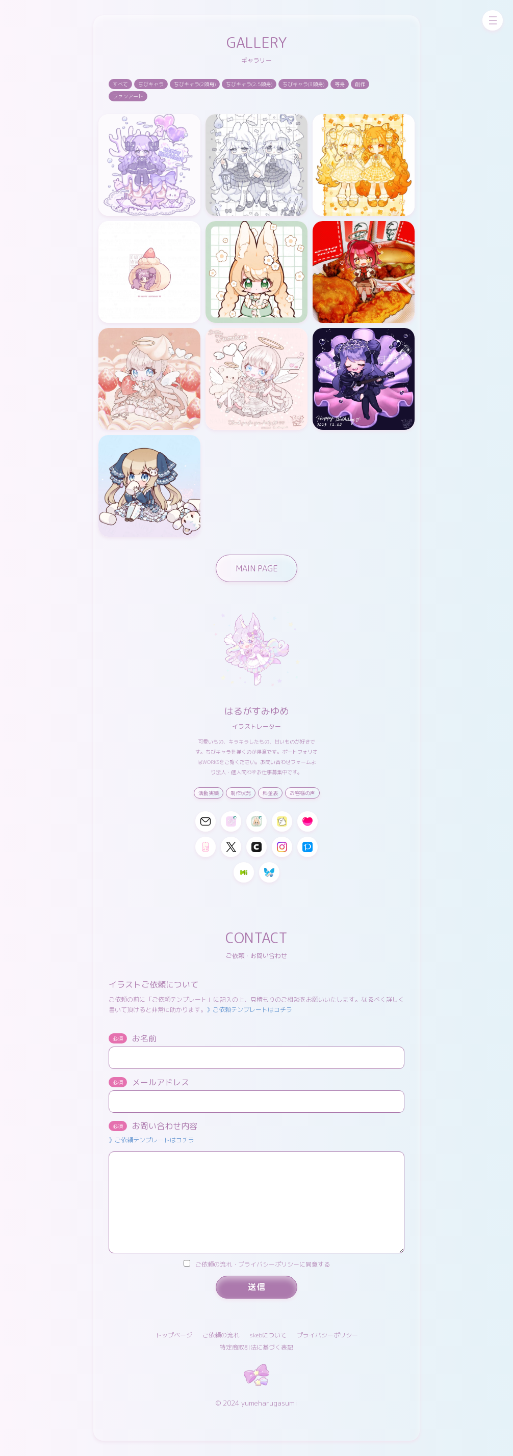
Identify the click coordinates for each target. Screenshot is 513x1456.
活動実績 (208, 792)
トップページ (174, 1335)
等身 (340, 84)
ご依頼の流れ (220, 1335)
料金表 (270, 792)
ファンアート (128, 96)
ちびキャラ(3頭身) (303, 84)
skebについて (268, 1335)
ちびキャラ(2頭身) (195, 84)
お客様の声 (302, 792)
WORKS (210, 761)
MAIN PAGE (257, 568)
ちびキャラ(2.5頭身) (249, 84)
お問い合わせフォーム (285, 761)
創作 (360, 84)
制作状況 (240, 792)
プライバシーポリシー (327, 1335)
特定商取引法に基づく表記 (256, 1347)
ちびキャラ (151, 84)
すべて (120, 84)
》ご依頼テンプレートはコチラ (249, 1009)
